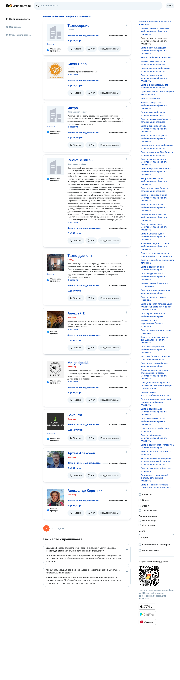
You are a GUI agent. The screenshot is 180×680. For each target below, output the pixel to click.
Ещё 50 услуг (74, 468)
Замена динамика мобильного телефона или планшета (156, 120)
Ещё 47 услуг (74, 291)
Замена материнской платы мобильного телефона (154, 364)
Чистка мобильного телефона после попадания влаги (155, 357)
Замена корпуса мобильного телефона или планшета (155, 189)
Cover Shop (77, 64)
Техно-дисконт (80, 256)
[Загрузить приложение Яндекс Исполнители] (156, 576)
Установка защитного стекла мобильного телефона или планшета (155, 246)
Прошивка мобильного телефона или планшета (157, 93)
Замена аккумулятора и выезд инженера (156, 331)
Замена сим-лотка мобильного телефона (156, 469)
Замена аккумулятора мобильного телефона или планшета (154, 78)
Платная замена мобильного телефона (155, 429)
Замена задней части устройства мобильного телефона (157, 446)
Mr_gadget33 (78, 363)
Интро (73, 108)
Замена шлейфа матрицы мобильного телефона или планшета (154, 138)
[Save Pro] (55, 421)
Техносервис (78, 26)
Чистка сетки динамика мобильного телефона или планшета (154, 349)
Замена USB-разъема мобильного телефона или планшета (154, 105)
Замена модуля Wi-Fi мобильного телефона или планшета (157, 153)
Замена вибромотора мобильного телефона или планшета (154, 438)
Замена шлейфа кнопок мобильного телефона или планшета (154, 207)
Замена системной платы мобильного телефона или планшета (154, 162)
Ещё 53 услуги (75, 430)
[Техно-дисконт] (55, 262)
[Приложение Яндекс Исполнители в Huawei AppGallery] (147, 622)
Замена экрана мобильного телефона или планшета (154, 86)
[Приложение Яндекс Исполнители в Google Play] (147, 614)
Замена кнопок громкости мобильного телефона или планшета (154, 217)
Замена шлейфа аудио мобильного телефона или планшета (154, 236)
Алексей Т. (76, 313)
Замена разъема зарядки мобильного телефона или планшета (154, 50)
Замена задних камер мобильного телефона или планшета (154, 412)
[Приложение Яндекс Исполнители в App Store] (147, 607)
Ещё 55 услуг (74, 233)
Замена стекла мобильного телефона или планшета (154, 62)
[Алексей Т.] (55, 319)
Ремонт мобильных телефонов (156, 57)
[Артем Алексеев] (55, 459)
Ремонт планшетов (150, 98)
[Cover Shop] (55, 70)
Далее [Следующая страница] (61, 528)
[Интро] (55, 114)
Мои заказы (14, 27)
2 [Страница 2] (52, 528)
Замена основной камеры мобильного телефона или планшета (154, 129)
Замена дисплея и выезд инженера (153, 298)
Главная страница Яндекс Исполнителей (18, 6)
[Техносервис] (55, 32)
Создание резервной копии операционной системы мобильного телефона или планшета (154, 374)
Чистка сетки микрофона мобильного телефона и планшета (153, 421)
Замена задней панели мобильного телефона (152, 268)
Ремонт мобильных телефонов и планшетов (155, 23)
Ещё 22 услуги (75, 85)
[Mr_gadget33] (55, 369)
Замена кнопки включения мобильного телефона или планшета (154, 198)
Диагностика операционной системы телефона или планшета (154, 478)
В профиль (73, 74)
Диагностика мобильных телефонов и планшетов (153, 113)
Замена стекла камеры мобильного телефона (156, 393)
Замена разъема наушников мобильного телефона (152, 323)
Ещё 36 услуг (74, 40)
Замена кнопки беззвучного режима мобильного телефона (156, 486)
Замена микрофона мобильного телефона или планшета (157, 146)
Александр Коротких (85, 490)
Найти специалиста (18, 19)
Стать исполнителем (18, 35)
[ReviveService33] (55, 166)
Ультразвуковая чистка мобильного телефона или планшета (154, 181)
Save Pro (75, 415)
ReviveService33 (81, 160)
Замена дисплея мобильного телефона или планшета (155, 69)
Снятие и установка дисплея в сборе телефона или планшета (156, 254)
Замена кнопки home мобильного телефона (157, 261)
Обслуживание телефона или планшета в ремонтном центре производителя (156, 385)
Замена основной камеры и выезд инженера (154, 284)
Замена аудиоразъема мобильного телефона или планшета (154, 227)
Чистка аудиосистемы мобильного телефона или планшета (154, 276)
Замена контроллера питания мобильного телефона (155, 291)
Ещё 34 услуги (75, 137)
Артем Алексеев (81, 453)
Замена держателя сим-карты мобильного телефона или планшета (155, 171)
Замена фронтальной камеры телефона (155, 453)
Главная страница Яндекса (7, 6)
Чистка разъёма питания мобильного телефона (153, 315)
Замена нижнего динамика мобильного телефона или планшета (84, 35)
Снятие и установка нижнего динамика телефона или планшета (155, 340)
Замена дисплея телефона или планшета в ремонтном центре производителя (156, 307)
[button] (76, 49)
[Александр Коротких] (55, 497)
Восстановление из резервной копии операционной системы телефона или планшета (156, 461)
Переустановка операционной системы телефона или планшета (156, 402)
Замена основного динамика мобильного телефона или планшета (155, 31)
